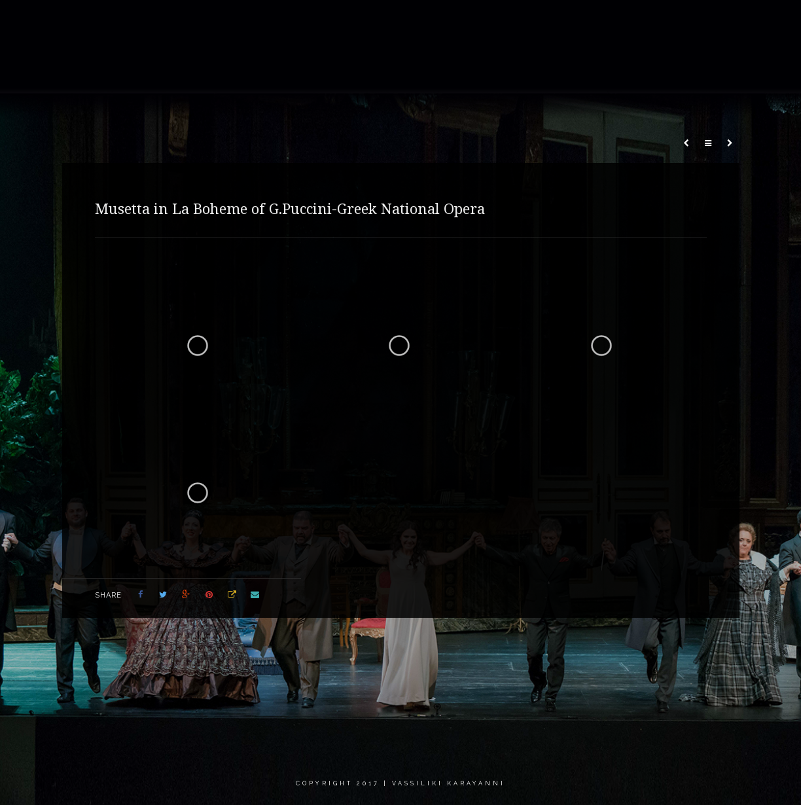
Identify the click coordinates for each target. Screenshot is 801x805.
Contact (693, 22)
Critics (634, 22)
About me (320, 22)
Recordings (451, 22)
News (514, 22)
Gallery (383, 22)
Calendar (573, 22)
